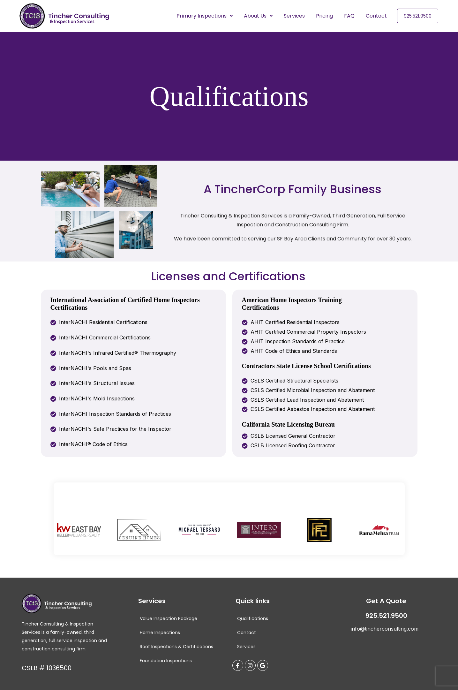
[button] (204, 16)
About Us (258, 15)
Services (294, 15)
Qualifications (252, 618)
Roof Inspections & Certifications (176, 646)
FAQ (349, 15)
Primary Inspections (204, 15)
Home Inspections (160, 632)
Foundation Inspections (166, 660)
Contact (376, 15)
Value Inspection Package (168, 618)
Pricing (324, 15)
